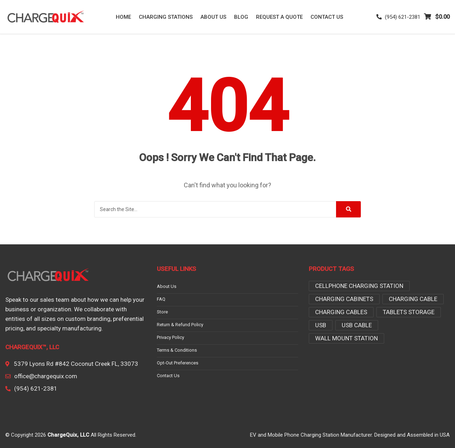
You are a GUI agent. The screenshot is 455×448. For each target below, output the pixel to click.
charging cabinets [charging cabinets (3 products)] (344, 298)
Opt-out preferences (177, 363)
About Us (213, 17)
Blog (241, 17)
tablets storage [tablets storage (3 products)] (408, 312)
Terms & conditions (177, 350)
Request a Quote (279, 17)
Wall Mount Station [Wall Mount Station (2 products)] (346, 338)
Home (123, 17)
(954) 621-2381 (398, 17)
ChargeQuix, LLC (68, 435)
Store (162, 312)
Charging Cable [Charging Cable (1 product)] (413, 298)
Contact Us (327, 17)
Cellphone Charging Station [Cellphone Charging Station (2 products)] (359, 285)
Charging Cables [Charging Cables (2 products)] (341, 312)
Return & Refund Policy (180, 324)
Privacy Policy (170, 337)
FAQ (161, 299)
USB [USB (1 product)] (320, 325)
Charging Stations (166, 17)
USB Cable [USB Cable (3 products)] (357, 325)
